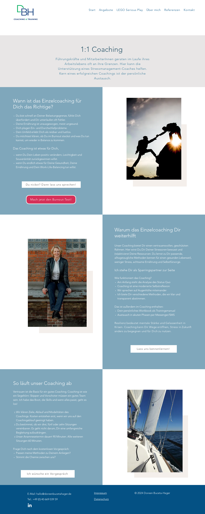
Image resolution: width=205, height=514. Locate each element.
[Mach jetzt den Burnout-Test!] (51, 199)
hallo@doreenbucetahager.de (53, 493)
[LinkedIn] (29, 505)
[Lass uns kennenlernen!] (154, 349)
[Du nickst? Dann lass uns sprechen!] (51, 184)
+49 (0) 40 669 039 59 (45, 499)
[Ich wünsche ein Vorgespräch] (48, 474)
